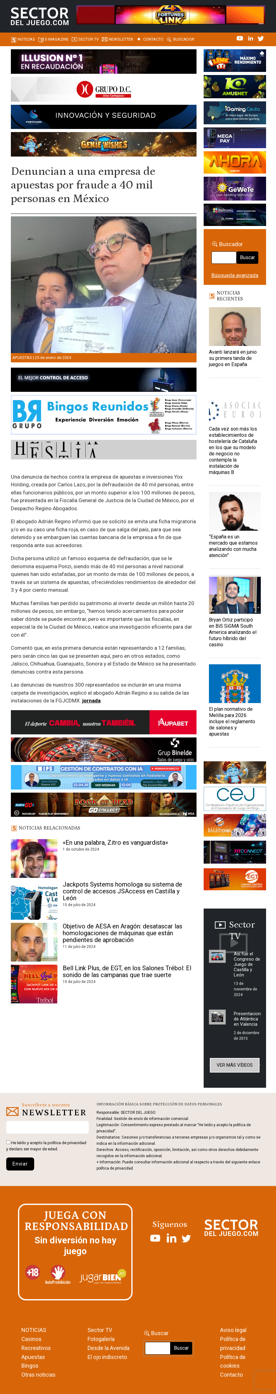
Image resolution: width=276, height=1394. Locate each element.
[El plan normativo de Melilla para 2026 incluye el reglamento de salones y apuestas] (235, 683)
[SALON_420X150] (235, 163)
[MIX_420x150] (235, 880)
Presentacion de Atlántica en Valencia (247, 1019)
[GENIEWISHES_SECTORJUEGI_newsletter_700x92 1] (104, 145)
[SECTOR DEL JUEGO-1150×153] (104, 90)
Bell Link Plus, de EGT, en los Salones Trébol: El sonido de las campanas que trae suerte (127, 971)
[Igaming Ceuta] (235, 114)
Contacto (153, 39)
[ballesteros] (235, 827)
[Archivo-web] (235, 216)
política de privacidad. (115, 1168)
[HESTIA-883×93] (104, 451)
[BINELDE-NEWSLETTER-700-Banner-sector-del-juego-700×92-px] (104, 751)
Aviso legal (233, 1330)
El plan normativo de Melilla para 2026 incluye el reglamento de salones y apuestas (232, 721)
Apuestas (22, 357)
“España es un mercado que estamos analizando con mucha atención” (233, 546)
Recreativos (36, 1348)
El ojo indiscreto (107, 1357)
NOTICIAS (33, 1330)
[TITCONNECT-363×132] (235, 853)
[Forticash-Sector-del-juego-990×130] (104, 118)
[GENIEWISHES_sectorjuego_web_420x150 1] (235, 774)
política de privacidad (67, 1142)
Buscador (183, 39)
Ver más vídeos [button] (235, 1065)
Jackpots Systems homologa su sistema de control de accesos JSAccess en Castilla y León (122, 891)
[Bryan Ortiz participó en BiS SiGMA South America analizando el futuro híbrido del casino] (235, 594)
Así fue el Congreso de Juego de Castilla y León (247, 964)
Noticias (26, 39)
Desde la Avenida (108, 1348)
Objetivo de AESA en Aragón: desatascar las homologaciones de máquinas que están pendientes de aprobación (122, 933)
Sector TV (100, 1330)
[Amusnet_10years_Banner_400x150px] (235, 88)
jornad (90, 700)
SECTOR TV (89, 39)
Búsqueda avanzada (234, 275)
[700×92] (104, 806)
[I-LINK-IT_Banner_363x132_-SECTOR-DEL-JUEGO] (235, 62)
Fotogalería (101, 1339)
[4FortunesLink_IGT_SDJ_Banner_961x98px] (170, 14)
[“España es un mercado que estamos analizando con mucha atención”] (235, 511)
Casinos (31, 1339)
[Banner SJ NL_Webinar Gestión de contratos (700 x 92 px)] (104, 778)
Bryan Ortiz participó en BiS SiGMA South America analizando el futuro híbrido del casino (232, 632)
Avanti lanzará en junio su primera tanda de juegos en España (233, 358)
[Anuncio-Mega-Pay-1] (235, 139)
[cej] (235, 800)
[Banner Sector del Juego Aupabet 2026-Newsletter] (104, 723)
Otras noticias (38, 1374)
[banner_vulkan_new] (104, 381)
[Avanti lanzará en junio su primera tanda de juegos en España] (235, 326)
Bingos (29, 1365)
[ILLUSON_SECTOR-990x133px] (104, 63)
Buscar (247, 257)
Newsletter (121, 39)
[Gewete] (235, 190)
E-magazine (57, 39)
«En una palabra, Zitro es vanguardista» (115, 842)
